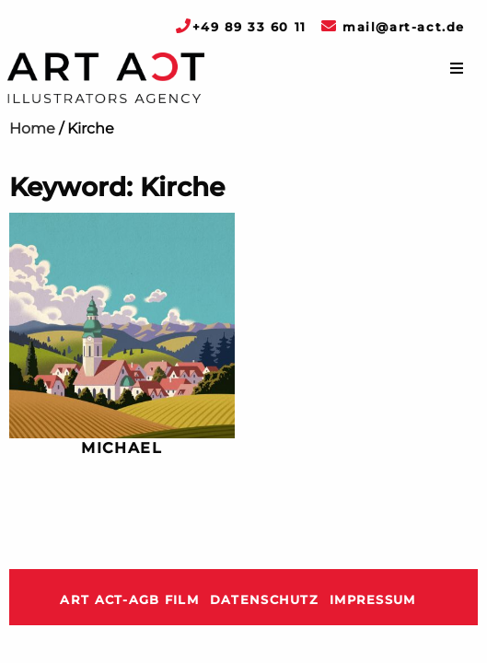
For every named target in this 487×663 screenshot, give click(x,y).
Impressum (373, 600)
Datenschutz (264, 600)
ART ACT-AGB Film (129, 600)
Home (32, 128)
